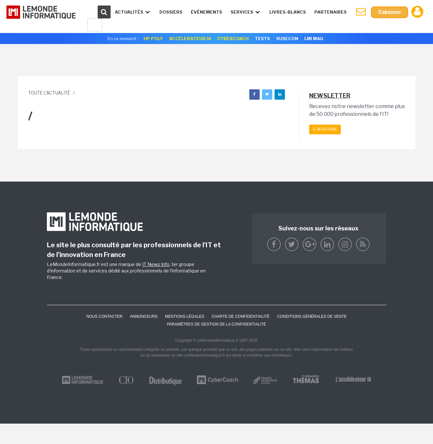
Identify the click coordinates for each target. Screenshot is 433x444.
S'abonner (389, 12)
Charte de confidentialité (240, 316)
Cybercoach (233, 38)
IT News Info (155, 264)
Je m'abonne (325, 129)
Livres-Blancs (287, 12)
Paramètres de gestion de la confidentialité (216, 324)
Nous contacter (104, 316)
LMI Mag (313, 38)
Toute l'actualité (49, 92)
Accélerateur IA (190, 38)
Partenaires (330, 12)
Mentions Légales (184, 316)
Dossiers (170, 12)
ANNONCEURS (143, 316)
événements (206, 12)
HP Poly (153, 38)
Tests (262, 38)
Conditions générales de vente (312, 316)
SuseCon (287, 38)
